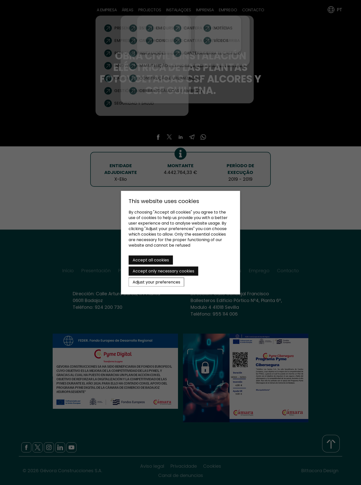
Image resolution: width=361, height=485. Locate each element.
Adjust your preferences (156, 282)
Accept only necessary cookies (163, 271)
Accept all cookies (151, 260)
